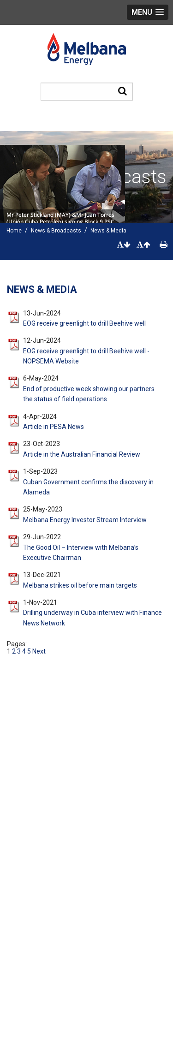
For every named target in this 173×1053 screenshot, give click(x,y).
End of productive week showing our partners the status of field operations (89, 394)
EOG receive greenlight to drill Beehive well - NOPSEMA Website (86, 356)
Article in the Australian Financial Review (81, 454)
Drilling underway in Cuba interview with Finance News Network (92, 617)
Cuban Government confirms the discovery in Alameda (88, 487)
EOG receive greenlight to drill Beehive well (84, 323)
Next (38, 651)
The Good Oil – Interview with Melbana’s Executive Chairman (80, 552)
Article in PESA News (53, 426)
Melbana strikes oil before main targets (80, 585)
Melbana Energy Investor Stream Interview (85, 520)
